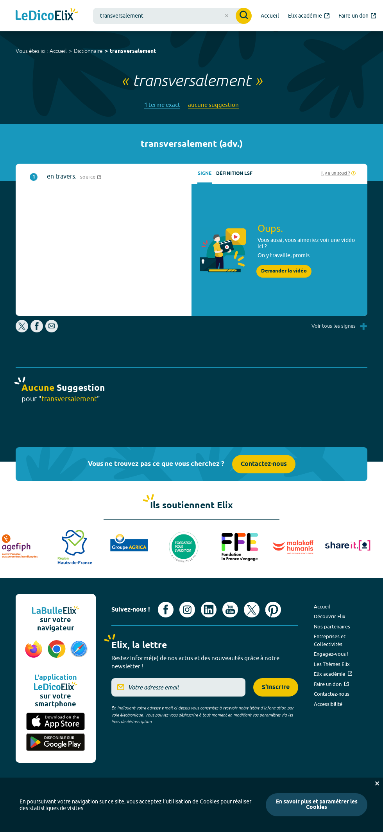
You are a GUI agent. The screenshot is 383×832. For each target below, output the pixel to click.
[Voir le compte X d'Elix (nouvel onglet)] (252, 609)
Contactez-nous (264, 464)
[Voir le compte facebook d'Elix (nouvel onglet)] (166, 609)
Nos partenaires (332, 626)
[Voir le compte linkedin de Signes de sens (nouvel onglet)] (209, 609)
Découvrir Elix (329, 616)
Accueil (58, 51)
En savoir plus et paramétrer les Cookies (317, 804)
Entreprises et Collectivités (329, 640)
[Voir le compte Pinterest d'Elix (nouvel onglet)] (273, 609)
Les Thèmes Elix (332, 664)
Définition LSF (234, 173)
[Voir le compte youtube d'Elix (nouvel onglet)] (230, 609)
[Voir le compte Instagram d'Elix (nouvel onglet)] (187, 609)
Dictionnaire (88, 51)
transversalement (133, 51)
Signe (204, 173)
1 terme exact (162, 104)
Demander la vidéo (284, 271)
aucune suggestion (213, 104)
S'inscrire (276, 687)
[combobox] (172, 16)
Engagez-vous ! (331, 654)
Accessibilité (328, 704)
